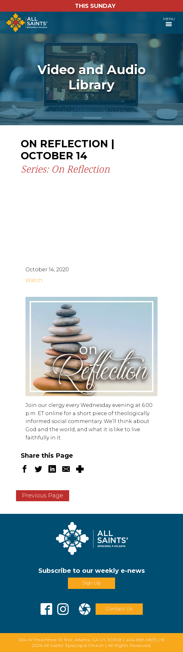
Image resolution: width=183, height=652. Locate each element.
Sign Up (91, 583)
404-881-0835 (141, 640)
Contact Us (119, 609)
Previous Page (42, 495)
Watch (34, 280)
